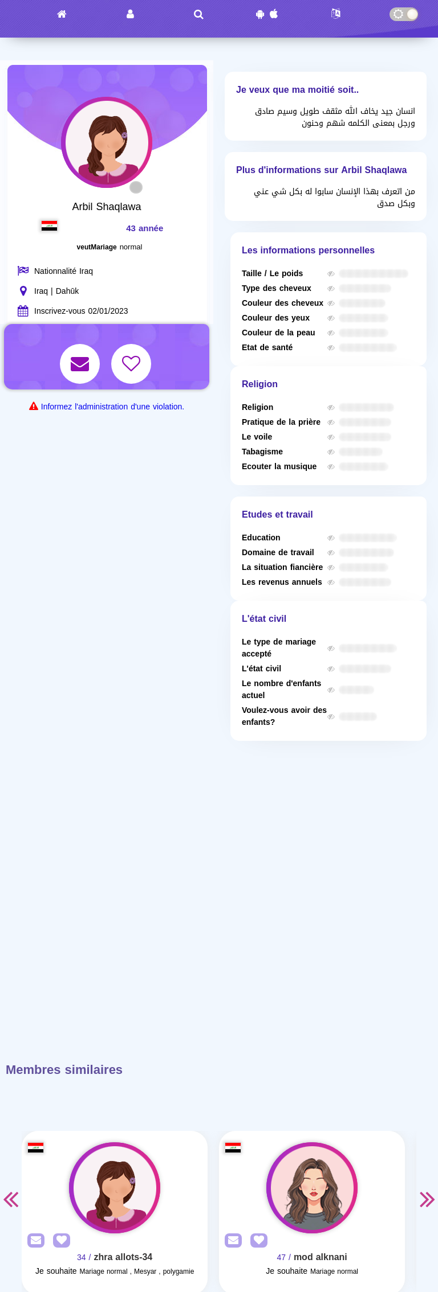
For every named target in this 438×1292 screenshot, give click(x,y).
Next (427, 1198)
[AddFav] (58, 1241)
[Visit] (115, 1187)
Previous (10, 1198)
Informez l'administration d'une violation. (112, 407)
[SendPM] (33, 1241)
